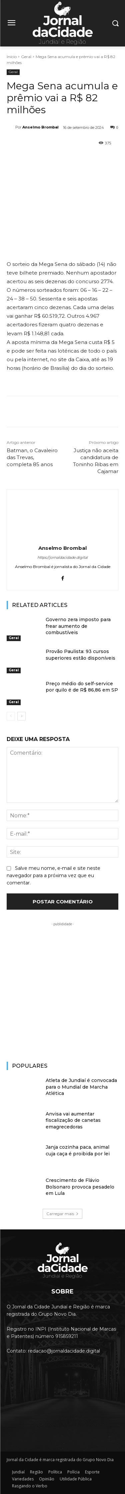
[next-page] (21, 716)
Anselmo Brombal (40, 127)
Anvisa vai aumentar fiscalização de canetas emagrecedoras (73, 1120)
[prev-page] (11, 716)
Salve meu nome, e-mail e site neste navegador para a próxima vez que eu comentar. (53, 875)
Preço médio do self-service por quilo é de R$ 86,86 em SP (82, 687)
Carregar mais (62, 1213)
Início (12, 56)
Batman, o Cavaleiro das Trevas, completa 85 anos (32, 457)
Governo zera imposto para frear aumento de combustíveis (78, 626)
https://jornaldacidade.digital (62, 557)
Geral (26, 56)
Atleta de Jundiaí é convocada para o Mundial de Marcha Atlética (81, 1086)
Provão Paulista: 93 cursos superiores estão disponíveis (80, 654)
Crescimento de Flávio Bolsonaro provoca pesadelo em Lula (80, 1186)
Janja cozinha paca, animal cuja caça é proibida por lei (78, 1150)
